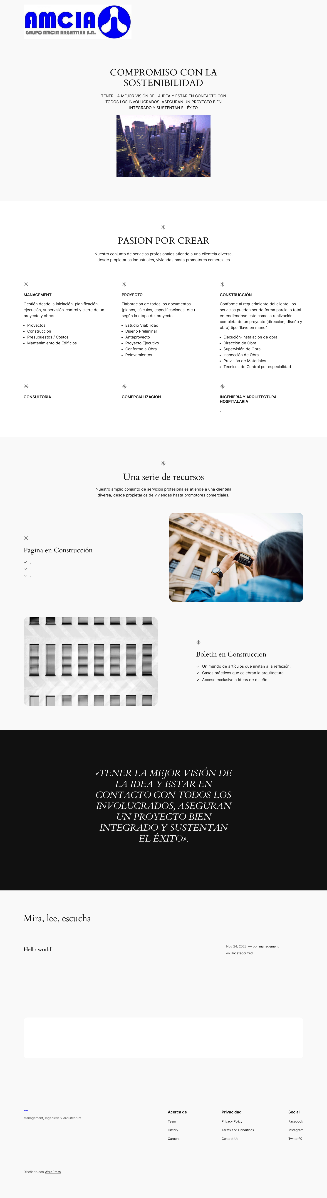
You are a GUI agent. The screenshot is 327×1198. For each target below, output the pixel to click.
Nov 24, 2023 (236, 946)
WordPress (53, 1172)
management (269, 946)
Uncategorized (242, 953)
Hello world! (38, 949)
